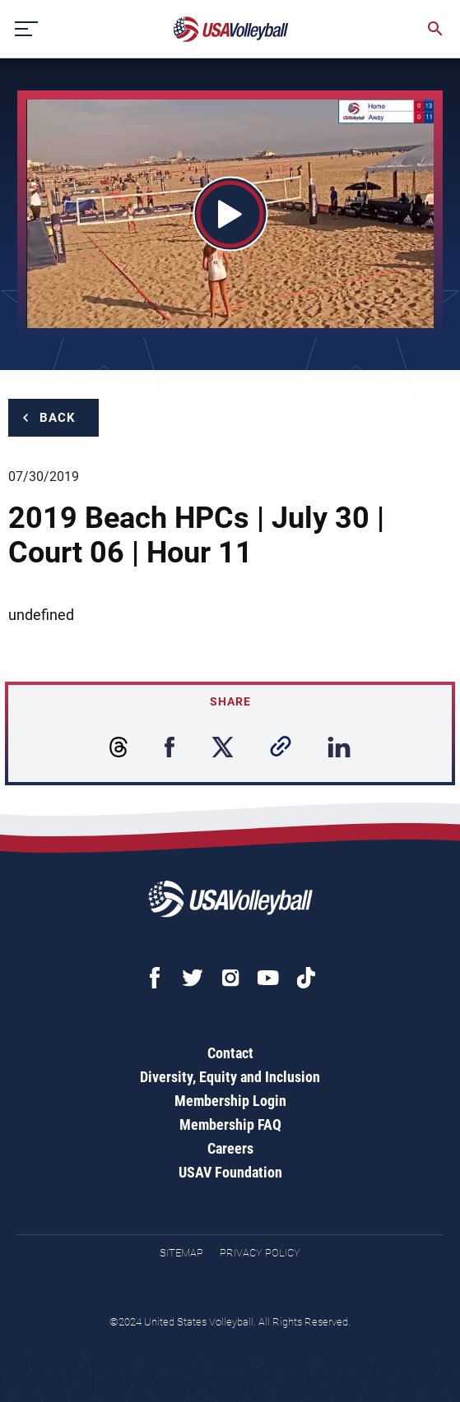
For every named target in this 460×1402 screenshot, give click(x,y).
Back (57, 417)
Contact (230, 1053)
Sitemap (181, 1253)
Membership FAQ (230, 1124)
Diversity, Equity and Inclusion (230, 1076)
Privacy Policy (260, 1253)
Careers (230, 1148)
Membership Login (230, 1100)
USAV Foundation (230, 1172)
